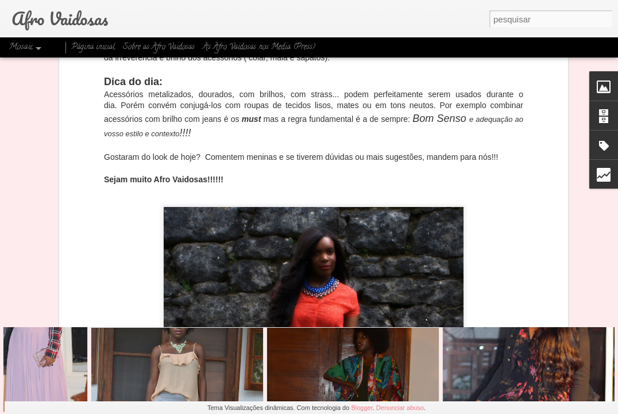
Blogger (361, 407)
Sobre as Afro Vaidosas (159, 47)
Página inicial (93, 47)
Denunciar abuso (400, 407)
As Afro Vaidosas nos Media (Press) (259, 47)
